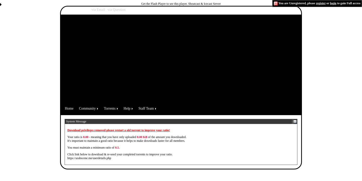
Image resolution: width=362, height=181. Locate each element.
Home (69, 108)
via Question (116, 10)
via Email (98, 10)
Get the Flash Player (153, 4)
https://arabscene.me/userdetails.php (89, 158)
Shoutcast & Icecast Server (204, 4)
